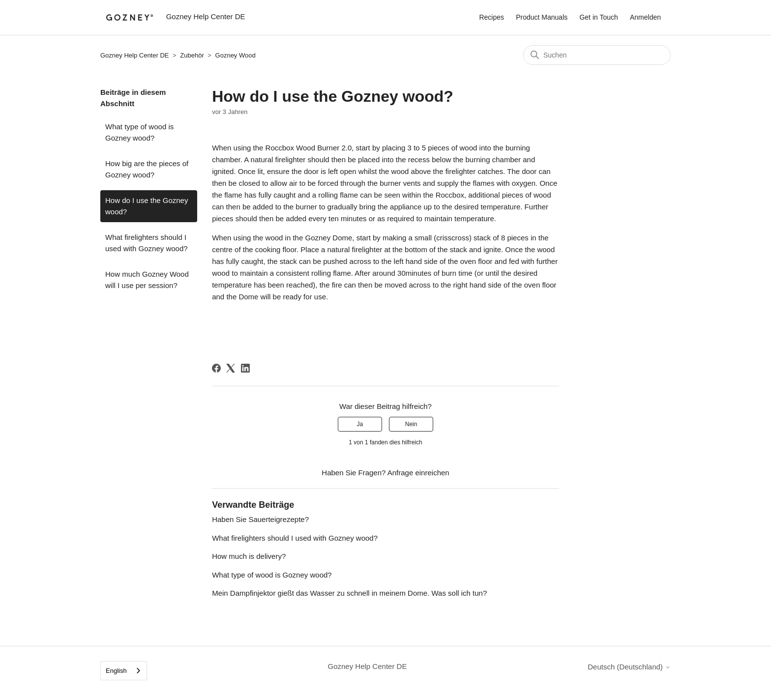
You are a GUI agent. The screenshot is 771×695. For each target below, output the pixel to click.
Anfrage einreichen (418, 472)
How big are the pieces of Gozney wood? (146, 169)
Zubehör (192, 55)
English (116, 670)
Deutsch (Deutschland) (629, 667)
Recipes (491, 17)
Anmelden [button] (645, 17)
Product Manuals (541, 17)
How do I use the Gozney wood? (146, 206)
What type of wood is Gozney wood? (139, 132)
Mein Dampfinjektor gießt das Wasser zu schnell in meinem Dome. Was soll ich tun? (349, 593)
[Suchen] (597, 55)
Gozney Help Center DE (135, 55)
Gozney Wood (235, 55)
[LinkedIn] (245, 368)
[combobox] (123, 670)
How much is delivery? (249, 556)
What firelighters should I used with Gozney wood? (146, 243)
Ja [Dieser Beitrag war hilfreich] (360, 424)
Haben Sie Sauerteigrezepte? (260, 519)
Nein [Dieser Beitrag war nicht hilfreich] (411, 424)
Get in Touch (598, 17)
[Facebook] (216, 368)
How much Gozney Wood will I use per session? (147, 280)
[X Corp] (230, 368)
